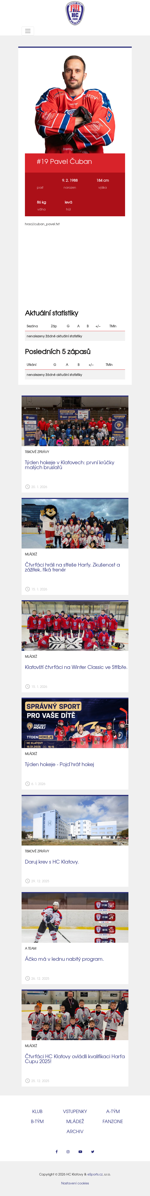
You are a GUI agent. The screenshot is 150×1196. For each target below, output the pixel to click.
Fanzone (113, 1121)
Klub (37, 1111)
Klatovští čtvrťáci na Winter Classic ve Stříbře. (76, 666)
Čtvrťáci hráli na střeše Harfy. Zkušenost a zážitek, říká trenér (72, 567)
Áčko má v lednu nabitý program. (64, 958)
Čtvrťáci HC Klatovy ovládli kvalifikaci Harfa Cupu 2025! (75, 1059)
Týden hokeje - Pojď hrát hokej (59, 764)
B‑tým (37, 1121)
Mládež (75, 1121)
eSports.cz (95, 1174)
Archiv (75, 1131)
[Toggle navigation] (28, 31)
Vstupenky (75, 1111)
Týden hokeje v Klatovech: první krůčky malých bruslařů (69, 465)
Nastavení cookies (75, 1183)
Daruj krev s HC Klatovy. (52, 861)
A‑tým (113, 1111)
